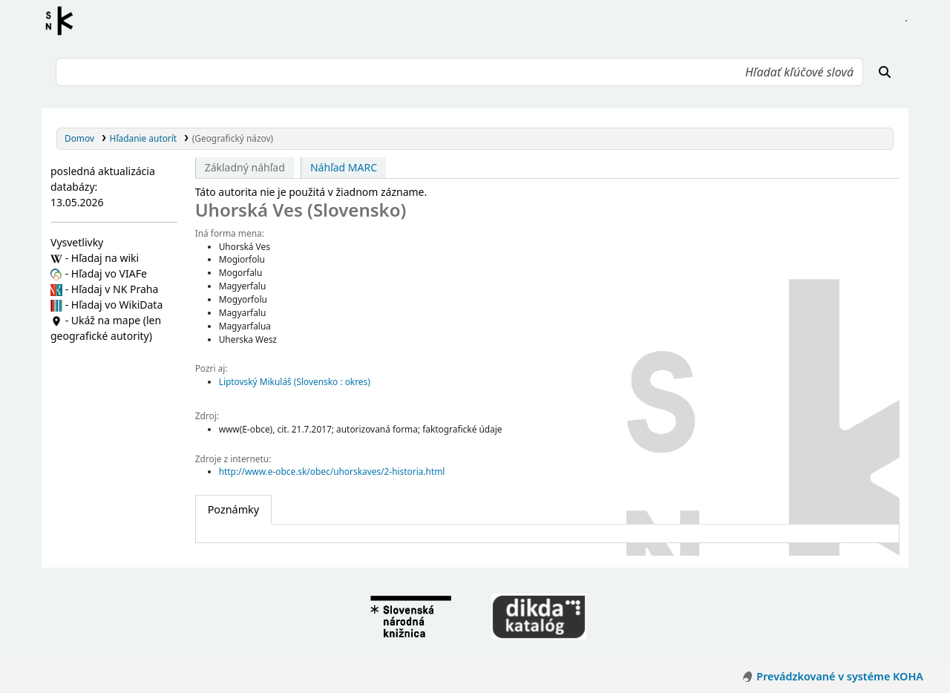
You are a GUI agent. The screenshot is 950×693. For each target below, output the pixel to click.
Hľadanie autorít (143, 138)
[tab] (233, 510)
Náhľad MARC (343, 167)
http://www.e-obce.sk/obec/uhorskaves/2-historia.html (332, 471)
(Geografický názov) (232, 138)
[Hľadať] (884, 72)
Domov (79, 138)
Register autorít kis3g (64, 21)
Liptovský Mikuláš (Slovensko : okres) (294, 381)
